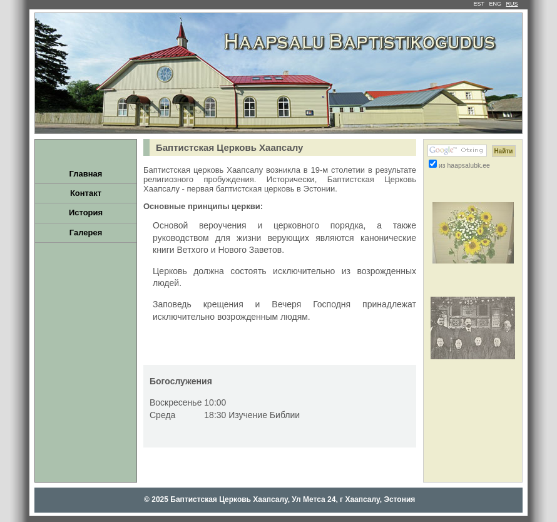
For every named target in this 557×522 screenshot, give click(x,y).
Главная (86, 173)
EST (479, 4)
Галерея (86, 232)
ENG (495, 4)
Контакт (85, 193)
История (86, 212)
